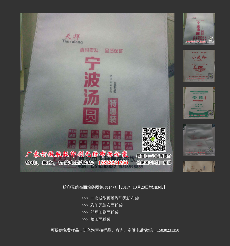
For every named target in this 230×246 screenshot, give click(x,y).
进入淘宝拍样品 (97, 230)
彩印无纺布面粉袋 (106, 205)
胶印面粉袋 (100, 219)
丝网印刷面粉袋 (104, 212)
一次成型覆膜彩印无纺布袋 (114, 198)
